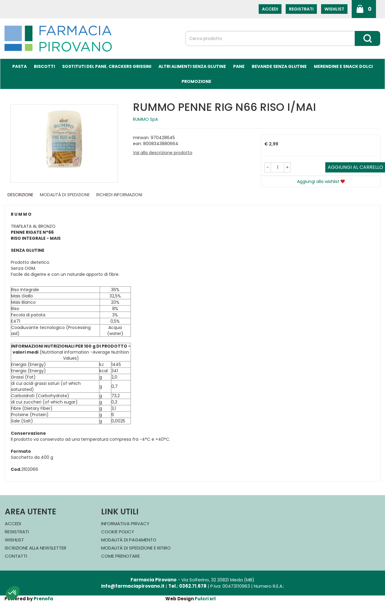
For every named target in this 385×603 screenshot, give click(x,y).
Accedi (270, 9)
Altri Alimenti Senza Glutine (192, 66)
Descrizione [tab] (20, 195)
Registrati (301, 9)
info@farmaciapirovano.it (132, 586)
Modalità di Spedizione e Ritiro (136, 548)
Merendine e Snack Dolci (343, 66)
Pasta (19, 66)
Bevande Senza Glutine (279, 66)
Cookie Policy (117, 531)
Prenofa (43, 598)
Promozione (196, 81)
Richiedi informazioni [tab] (119, 195)
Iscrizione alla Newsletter (35, 548)
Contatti (16, 556)
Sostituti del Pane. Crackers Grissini (106, 66)
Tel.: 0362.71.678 (187, 586)
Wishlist (334, 9)
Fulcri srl (205, 598)
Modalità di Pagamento (128, 540)
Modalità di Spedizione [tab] (65, 195)
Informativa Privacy (125, 523)
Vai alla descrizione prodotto (162, 153)
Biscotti (44, 66)
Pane (239, 66)
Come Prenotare (120, 556)
